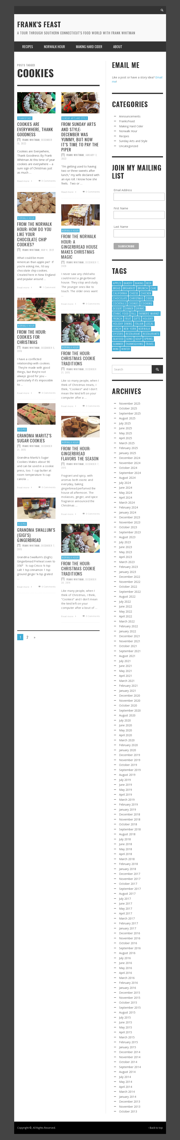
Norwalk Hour (70, 244)
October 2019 (128, 765)
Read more (25, 180)
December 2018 (129, 814)
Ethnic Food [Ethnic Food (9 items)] (121, 313)
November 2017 (129, 879)
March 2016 (127, 978)
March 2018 (127, 859)
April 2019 (125, 794)
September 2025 (130, 413)
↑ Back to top (155, 1127)
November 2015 (129, 998)
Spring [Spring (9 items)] (148, 338)
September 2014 (130, 1067)
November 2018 (129, 819)
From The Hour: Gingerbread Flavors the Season (79, 468)
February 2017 (128, 923)
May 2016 (125, 968)
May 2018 (125, 849)
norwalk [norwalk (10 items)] (144, 328)
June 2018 (125, 844)
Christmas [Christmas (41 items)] (136, 298)
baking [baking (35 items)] (139, 283)
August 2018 (127, 834)
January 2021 (127, 691)
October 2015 (128, 1002)
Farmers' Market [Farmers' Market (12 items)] (149, 313)
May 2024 (125, 493)
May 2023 (125, 552)
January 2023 (127, 572)
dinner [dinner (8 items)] (129, 308)
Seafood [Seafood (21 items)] (118, 338)
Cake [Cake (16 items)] (153, 288)
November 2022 (129, 582)
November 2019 (129, 760)
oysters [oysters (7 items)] (118, 333)
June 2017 (125, 903)
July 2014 (125, 1077)
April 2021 (125, 676)
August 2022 (127, 596)
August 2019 (127, 775)
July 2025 (125, 423)
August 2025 (127, 418)
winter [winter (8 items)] (125, 349)
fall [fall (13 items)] (133, 313)
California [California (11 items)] (120, 293)
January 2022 (127, 631)
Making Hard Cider (131, 126)
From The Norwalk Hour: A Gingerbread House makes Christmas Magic (79, 261)
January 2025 (127, 453)
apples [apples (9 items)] (117, 283)
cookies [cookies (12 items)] (133, 303)
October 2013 (128, 1111)
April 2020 (125, 735)
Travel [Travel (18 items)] (150, 344)
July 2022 (125, 601)
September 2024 (130, 473)
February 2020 (128, 745)
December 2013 (129, 1101)
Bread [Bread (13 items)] (116, 288)
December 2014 (129, 1052)
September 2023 (130, 532)
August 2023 (127, 537)
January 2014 (127, 1097)
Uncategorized (128, 146)
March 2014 (127, 1092)
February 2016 (128, 983)
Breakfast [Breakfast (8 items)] (129, 288)
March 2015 (127, 1037)
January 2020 (127, 750)
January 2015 (127, 1047)
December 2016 (129, 933)
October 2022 (128, 586)
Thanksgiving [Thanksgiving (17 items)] (134, 344)
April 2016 (125, 973)
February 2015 (128, 1042)
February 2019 (128, 804)
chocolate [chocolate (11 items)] (120, 298)
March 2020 (127, 740)
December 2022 (129, 577)
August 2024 (127, 478)
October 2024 (128, 468)
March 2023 (127, 562)
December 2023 (129, 517)
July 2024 (125, 483)
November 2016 (129, 938)
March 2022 (127, 621)
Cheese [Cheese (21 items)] (134, 293)
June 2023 (125, 547)
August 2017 (127, 893)
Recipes (124, 136)
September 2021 (130, 651)
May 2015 (125, 1027)
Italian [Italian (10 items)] (139, 323)
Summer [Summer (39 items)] (118, 344)
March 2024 (127, 502)
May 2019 (125, 790)
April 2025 (125, 438)
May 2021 (125, 671)
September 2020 (130, 710)
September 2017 (130, 889)
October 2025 (128, 408)
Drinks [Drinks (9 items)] (140, 308)
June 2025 (125, 428)
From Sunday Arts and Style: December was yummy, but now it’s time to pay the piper (80, 137)
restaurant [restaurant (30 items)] (133, 333)
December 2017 (129, 874)
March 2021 (127, 681)
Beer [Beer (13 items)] (149, 283)
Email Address (123, 190)
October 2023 (128, 527)
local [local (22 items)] (150, 323)
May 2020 (125, 730)
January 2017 (127, 928)
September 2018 (130, 829)
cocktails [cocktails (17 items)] (119, 303)
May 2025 (125, 433)
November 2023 (129, 522)
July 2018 (125, 839)
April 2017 (125, 913)
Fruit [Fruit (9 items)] (128, 318)
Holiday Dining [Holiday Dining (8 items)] (122, 323)
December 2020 (129, 695)
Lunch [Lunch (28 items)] (117, 328)
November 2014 (129, 1057)
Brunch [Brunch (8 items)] (143, 288)
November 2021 (129, 641)
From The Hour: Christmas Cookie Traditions (78, 373)
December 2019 (129, 755)
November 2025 (129, 403)
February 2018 (128, 864)
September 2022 (130, 592)
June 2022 (125, 606)
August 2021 (127, 656)
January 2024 (127, 512)
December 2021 (129, 636)
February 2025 (128, 448)
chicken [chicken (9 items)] (146, 293)
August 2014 (127, 1072)
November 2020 (129, 700)
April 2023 (125, 557)
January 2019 (127, 809)
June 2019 (125, 785)
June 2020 (125, 725)
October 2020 (128, 705)
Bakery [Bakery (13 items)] (128, 283)
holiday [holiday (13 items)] (148, 318)
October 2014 (128, 1062)
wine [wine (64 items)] (116, 349)
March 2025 (127, 443)
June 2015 (125, 1022)
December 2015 (129, 992)
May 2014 (125, 1082)
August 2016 (127, 953)
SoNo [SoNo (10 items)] (129, 338)
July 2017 (125, 899)
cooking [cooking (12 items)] (146, 303)
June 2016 (125, 963)
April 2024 (125, 497)
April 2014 (125, 1087)
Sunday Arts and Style (74, 118)
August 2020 (127, 715)
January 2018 (127, 869)
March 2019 (127, 799)
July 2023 (125, 542)
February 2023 (128, 567)
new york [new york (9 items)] (130, 328)
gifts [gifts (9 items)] (137, 318)
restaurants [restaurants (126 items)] (151, 333)
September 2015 (130, 1007)
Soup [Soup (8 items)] (138, 338)
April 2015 (125, 1032)
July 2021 (125, 661)
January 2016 (127, 988)
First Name (121, 208)
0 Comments (46, 180)
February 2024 (128, 507)
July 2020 (125, 720)
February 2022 (128, 626)
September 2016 (130, 948)
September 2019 (130, 770)
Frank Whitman (31, 139)
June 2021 (125, 666)
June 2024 (125, 487)
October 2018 (128, 824)
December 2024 (129, 458)
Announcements (130, 116)
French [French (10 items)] (117, 318)
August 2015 (127, 1012)
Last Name (121, 227)
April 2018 (125, 854)
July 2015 (125, 1017)
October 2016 (128, 943)
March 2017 (127, 918)
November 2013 (129, 1106)
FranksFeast (25, 118)
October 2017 (128, 884)
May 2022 (125, 611)
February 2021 (128, 686)
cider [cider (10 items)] (149, 298)
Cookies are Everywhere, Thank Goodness (35, 129)
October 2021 (128, 646)
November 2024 (129, 463)
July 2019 (125, 780)
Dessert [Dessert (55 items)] (118, 308)
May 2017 (125, 908)
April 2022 (125, 616)
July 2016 (125, 958)
